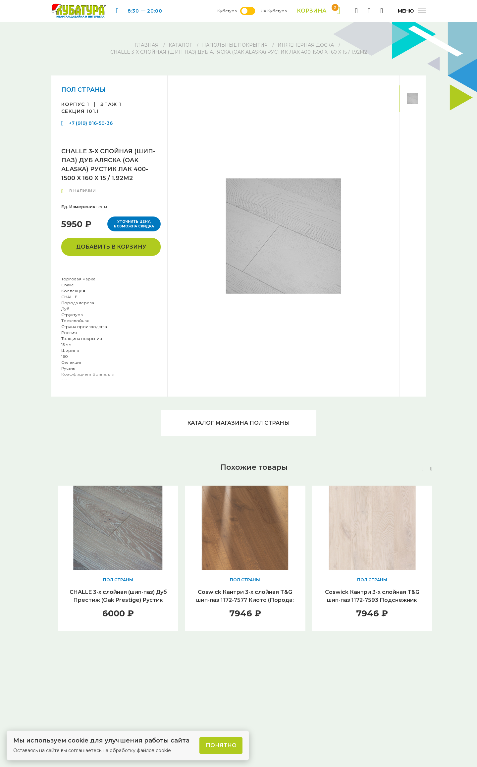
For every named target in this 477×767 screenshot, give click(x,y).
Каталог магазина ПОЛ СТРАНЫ (238, 423)
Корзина (318, 11)
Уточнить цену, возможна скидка (134, 223)
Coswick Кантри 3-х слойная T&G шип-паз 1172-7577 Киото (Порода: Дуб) (245, 600)
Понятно (221, 745)
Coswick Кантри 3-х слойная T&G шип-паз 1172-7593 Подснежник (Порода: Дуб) (372, 600)
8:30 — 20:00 (145, 11)
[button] (431, 468)
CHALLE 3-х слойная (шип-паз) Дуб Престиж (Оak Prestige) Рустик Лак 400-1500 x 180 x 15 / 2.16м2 (118, 600)
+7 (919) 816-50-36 (91, 123)
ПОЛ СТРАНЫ (83, 89)
